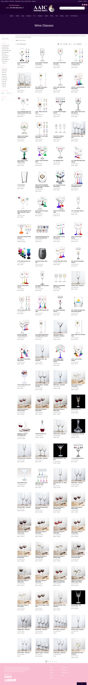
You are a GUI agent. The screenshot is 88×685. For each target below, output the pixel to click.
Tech (57, 16)
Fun (35, 16)
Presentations (65, 667)
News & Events (28, 1)
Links (22, 1)
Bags (23, 16)
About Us (7, 1)
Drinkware (29, 16)
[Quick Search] (72, 8)
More (67, 16)
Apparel (12, 16)
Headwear (40, 16)
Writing (62, 16)
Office (52, 16)
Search (51, 675)
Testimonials (18, 1)
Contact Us (12, 1)
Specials (34, 1)
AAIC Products (74, 16)
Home (2, 1)
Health (47, 16)
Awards (18, 16)
